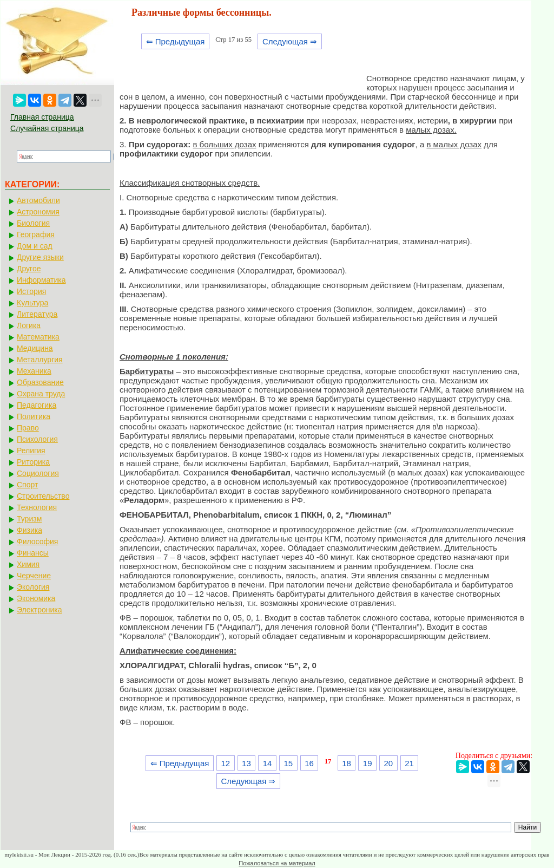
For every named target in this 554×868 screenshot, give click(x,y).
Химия (28, 564)
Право (28, 427)
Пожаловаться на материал (277, 863)
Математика (38, 336)
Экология (33, 587)
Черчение (34, 575)
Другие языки (40, 257)
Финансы (33, 553)
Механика (34, 371)
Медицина (35, 348)
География (36, 234)
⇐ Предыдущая (175, 41)
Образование (40, 382)
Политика (33, 416)
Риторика (33, 462)
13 (246, 763)
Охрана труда (41, 393)
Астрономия (38, 211)
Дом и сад (34, 246)
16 (309, 763)
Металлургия (40, 359)
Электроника (39, 609)
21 (409, 763)
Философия (37, 541)
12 (225, 763)
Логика (29, 325)
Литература (37, 314)
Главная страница (42, 117)
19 (367, 763)
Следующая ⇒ (289, 41)
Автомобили (38, 200)
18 (346, 763)
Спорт (27, 484)
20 (388, 763)
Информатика (41, 280)
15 (288, 763)
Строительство (43, 496)
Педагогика (36, 405)
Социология (38, 473)
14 (267, 763)
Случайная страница (47, 128)
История (31, 291)
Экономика (36, 598)
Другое (29, 268)
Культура (32, 302)
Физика (29, 530)
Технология (37, 507)
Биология (33, 223)
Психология (37, 439)
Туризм (29, 518)
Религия (31, 450)
